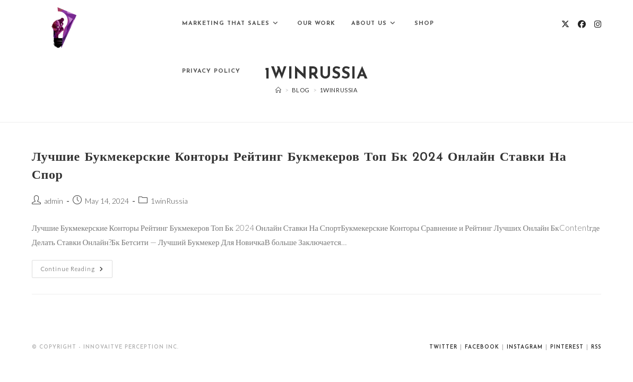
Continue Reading (76, 266)
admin (53, 200)
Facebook (482, 347)
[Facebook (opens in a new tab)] (582, 24)
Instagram (525, 347)
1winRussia (169, 200)
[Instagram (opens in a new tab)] (597, 24)
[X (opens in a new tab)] (565, 24)
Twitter (443, 347)
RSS (596, 347)
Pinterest (567, 347)
